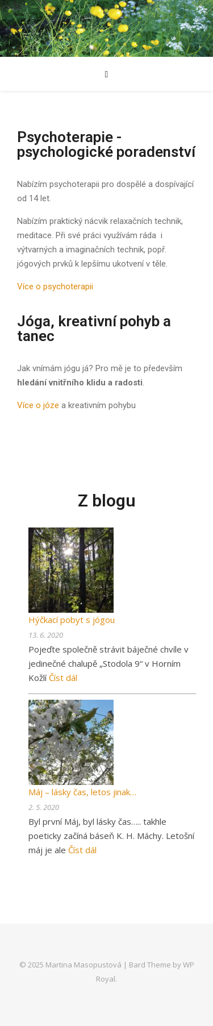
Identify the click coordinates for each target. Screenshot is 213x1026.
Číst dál (63, 677)
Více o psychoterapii (55, 286)
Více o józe (38, 405)
